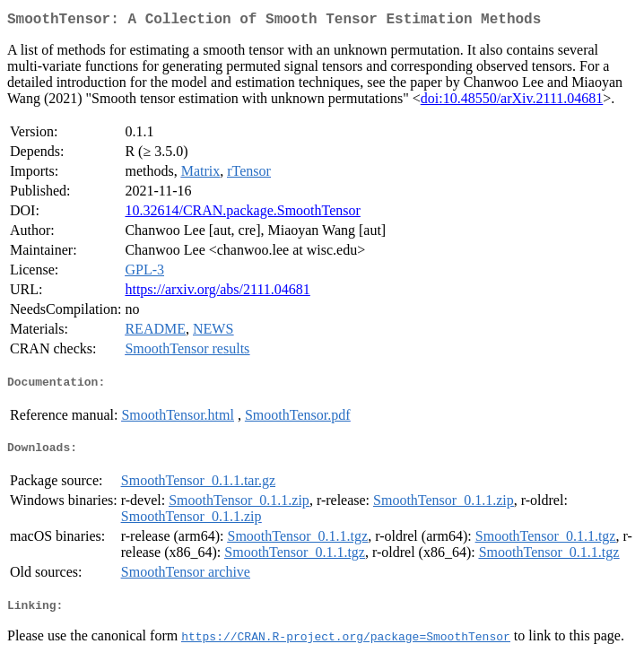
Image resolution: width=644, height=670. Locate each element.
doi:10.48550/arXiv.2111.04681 (512, 101)
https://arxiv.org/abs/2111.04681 (217, 292)
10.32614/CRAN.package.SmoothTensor (242, 214)
